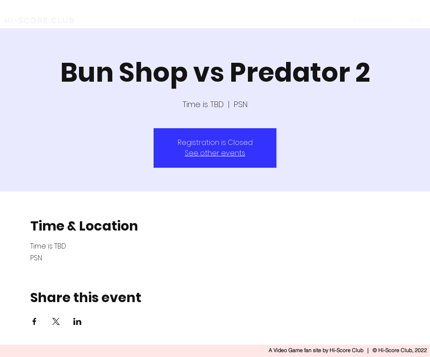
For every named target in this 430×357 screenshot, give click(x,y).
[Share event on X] (56, 321)
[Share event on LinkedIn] (77, 321)
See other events (215, 153)
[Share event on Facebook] (34, 321)
